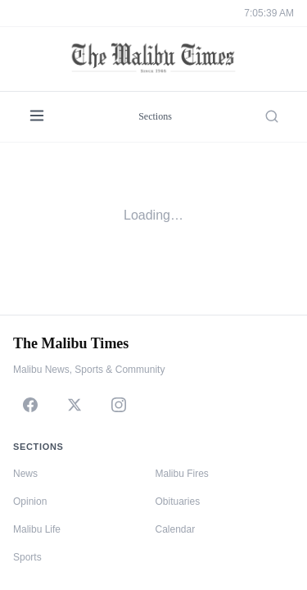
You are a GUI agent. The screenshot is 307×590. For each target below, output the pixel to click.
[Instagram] (119, 405)
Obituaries (178, 501)
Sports (27, 557)
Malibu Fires (182, 473)
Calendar (176, 529)
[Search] (271, 116)
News (25, 473)
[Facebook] (30, 405)
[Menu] (37, 116)
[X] (74, 405)
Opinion (30, 501)
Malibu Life (37, 529)
